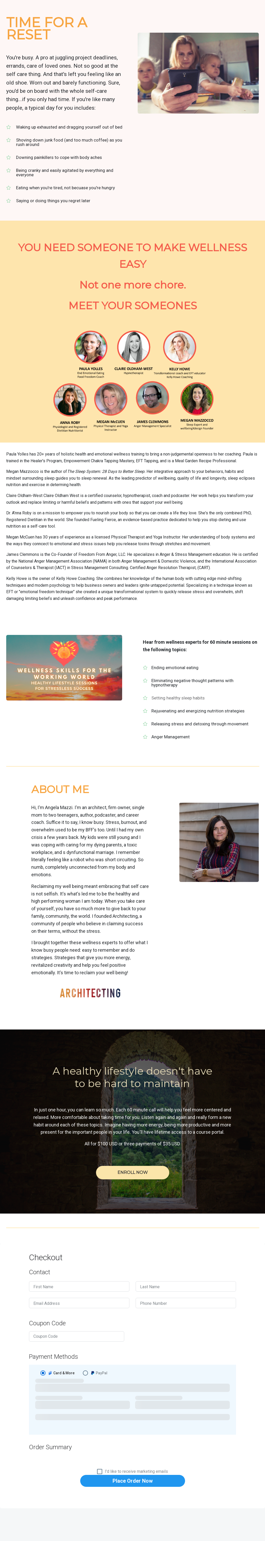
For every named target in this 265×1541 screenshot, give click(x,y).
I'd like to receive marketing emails (136, 1471)
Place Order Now (133, 1481)
